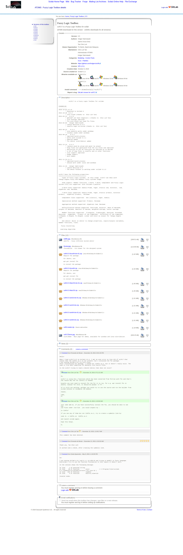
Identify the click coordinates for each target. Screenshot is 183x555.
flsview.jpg (67, 265)
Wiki (67, 2)
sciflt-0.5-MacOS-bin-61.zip (73, 307)
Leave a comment (82, 373)
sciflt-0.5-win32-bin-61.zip (72, 321)
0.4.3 (36, 34)
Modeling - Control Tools (86, 58)
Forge (85, 2)
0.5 (35, 26)
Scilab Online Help (115, 2)
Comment (65, 376)
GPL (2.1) (81, 66)
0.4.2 (36, 37)
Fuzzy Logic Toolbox (77, 16)
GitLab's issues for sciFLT (86, 93)
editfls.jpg (67, 258)
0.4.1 (36, 38)
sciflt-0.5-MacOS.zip (71, 314)
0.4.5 (36, 30)
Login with (169, 7)
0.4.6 (36, 29)
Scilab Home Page (56, 2)
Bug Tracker (76, 2)
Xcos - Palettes (83, 61)
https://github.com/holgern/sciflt (88, 63)
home (67, 16)
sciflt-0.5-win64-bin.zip (71, 343)
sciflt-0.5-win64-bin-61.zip (72, 336)
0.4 (35, 40)
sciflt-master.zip (69, 351)
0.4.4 (36, 32)
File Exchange (131, 2)
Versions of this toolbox (41, 24)
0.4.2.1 (36, 35)
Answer (65, 399)
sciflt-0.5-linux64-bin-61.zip (73, 272)
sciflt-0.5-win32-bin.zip (71, 329)
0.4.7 (36, 27)
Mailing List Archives (97, 2)
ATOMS (38, 8)
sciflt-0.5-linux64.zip (71, 289)
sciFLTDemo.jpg (69, 358)
